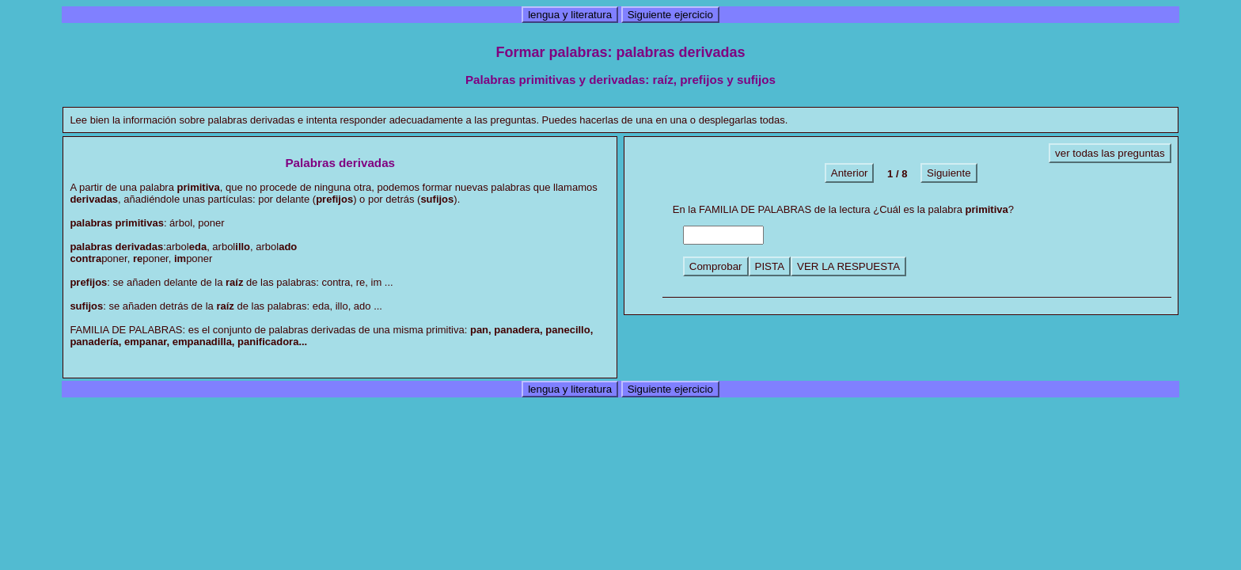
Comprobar (715, 266)
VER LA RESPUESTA (848, 266)
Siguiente (949, 173)
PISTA (770, 266)
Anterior (849, 173)
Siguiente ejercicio (670, 15)
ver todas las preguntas (1110, 153)
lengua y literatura (570, 15)
